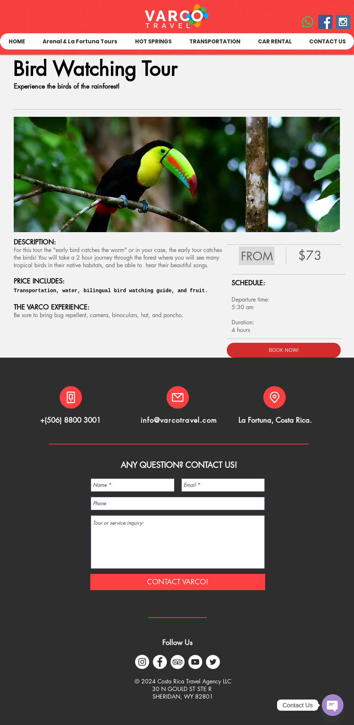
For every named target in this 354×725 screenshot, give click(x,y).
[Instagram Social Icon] (343, 22)
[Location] (274, 397)
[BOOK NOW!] (284, 350)
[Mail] (178, 397)
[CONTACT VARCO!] (177, 582)
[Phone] (71, 397)
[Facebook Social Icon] (325, 22)
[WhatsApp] (308, 22)
